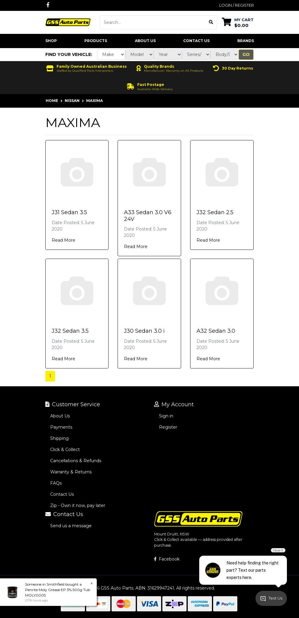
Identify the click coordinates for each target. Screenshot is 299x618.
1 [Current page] (50, 376)
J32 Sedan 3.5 (70, 331)
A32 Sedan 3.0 (216, 331)
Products (95, 40)
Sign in (166, 416)
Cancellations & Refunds (75, 460)
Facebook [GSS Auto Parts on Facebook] (167, 559)
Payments (61, 427)
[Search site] (211, 22)
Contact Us (196, 40)
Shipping (59, 438)
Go (246, 54)
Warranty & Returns (71, 472)
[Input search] (153, 22)
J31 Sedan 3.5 (69, 212)
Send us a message (71, 525)
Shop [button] (51, 40)
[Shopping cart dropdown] (238, 22)
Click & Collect (65, 449)
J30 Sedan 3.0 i (144, 331)
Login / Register (236, 5)
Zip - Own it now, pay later (77, 505)
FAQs (56, 483)
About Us (145, 40)
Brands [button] (245, 40)
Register (168, 427)
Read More (63, 240)
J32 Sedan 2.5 (215, 212)
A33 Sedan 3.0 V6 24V (147, 215)
